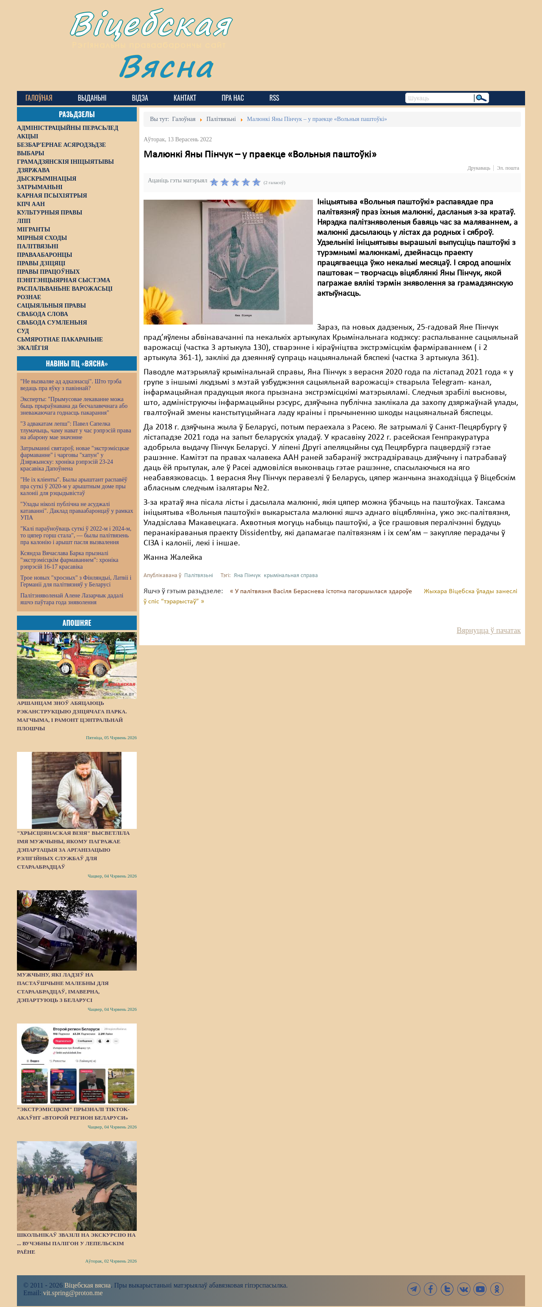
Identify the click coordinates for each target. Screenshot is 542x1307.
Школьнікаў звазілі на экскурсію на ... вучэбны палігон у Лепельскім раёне (76, 1243)
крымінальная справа (291, 575)
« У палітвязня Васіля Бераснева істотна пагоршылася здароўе (322, 591)
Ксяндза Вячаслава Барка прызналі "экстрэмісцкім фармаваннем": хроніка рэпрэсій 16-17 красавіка (69, 560)
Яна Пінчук (247, 575)
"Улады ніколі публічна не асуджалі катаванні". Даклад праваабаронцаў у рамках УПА (76, 511)
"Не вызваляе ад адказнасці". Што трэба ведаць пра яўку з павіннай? (71, 384)
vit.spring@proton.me (73, 1292)
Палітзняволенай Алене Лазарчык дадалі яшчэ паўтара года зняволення (71, 598)
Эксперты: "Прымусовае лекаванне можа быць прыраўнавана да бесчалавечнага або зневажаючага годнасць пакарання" (73, 406)
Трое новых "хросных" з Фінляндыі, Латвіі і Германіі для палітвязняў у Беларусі (75, 581)
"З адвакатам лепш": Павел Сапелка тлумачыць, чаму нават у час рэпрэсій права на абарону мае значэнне (75, 430)
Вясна (165, 65)
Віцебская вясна (87, 1285)
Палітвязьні (198, 575)
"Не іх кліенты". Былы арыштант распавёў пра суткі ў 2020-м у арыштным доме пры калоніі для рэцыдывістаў (73, 486)
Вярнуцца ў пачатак (489, 630)
